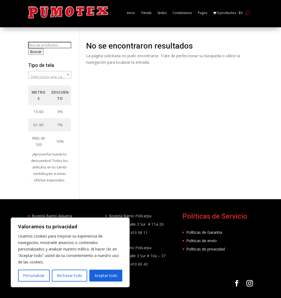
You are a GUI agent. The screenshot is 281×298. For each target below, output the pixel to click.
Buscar (36, 60)
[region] (70, 252)
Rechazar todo (69, 275)
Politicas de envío (201, 249)
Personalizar (34, 275)
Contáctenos (185, 12)
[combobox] (49, 83)
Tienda (146, 12)
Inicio (129, 12)
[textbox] (49, 85)
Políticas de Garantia (204, 240)
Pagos (208, 12)
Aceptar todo (105, 275)
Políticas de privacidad (205, 257)
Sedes (163, 12)
